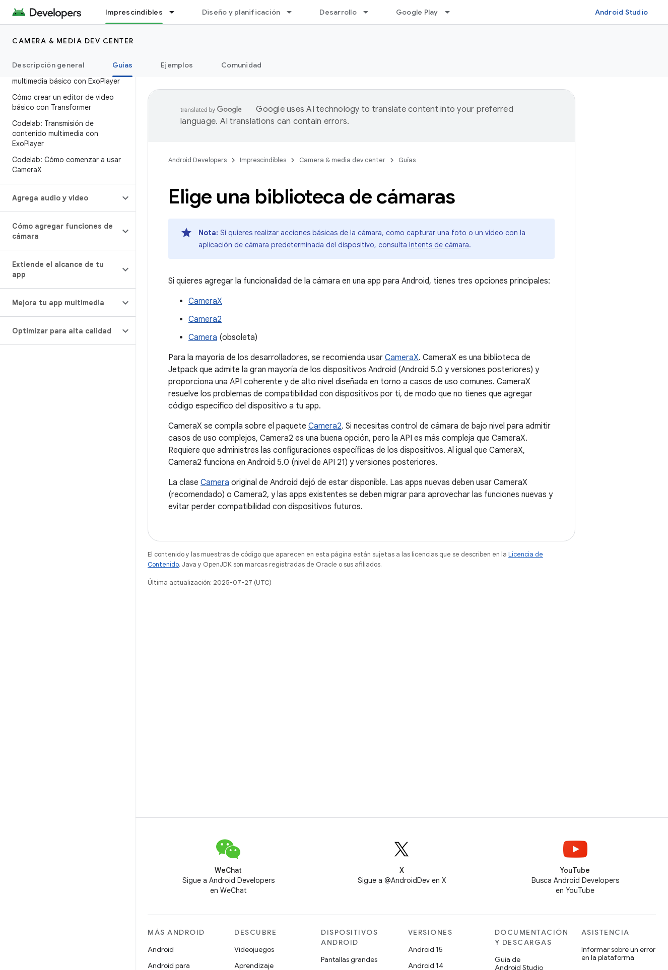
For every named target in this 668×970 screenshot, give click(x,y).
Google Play (417, 12)
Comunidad (241, 65)
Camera (202, 337)
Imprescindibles (263, 160)
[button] (59, 198)
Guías (407, 160)
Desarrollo (338, 12)
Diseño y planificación (241, 12)
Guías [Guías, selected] (122, 65)
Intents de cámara (439, 244)
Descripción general (48, 65)
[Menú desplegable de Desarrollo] (370, 12)
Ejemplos (177, 65)
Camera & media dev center (73, 40)
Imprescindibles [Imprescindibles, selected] (134, 12)
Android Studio (621, 12)
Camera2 (205, 319)
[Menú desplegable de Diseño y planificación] (293, 12)
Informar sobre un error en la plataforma (618, 953)
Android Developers (197, 160)
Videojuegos (254, 949)
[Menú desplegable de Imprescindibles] (176, 12)
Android (161, 949)
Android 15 (425, 949)
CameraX (205, 301)
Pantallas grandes (349, 959)
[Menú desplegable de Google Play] (451, 12)
